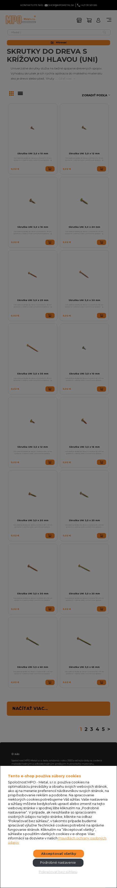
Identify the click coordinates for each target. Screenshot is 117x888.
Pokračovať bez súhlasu (58, 872)
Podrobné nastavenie (58, 862)
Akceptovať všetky (58, 854)
